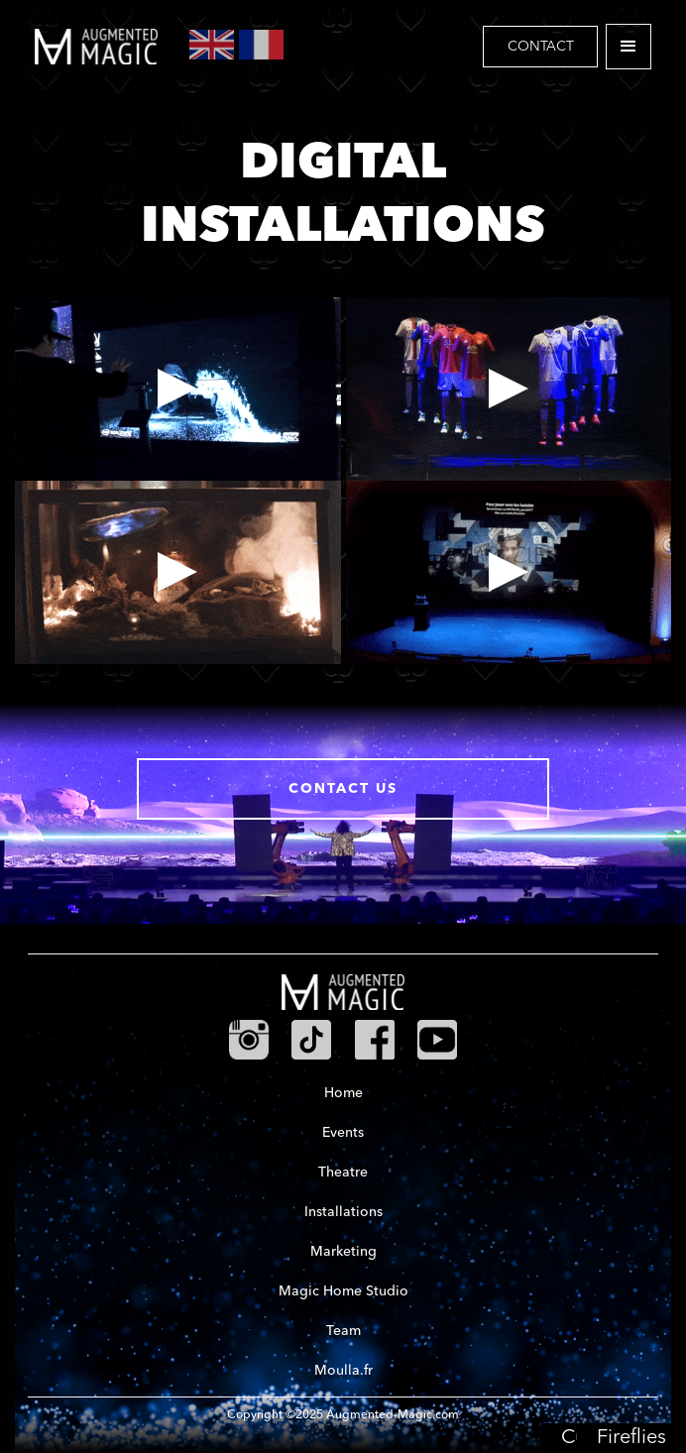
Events (343, 1133)
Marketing (343, 1252)
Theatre (343, 1172)
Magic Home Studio (343, 1291)
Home (343, 1093)
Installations (343, 1212)
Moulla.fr (343, 1371)
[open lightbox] (178, 389)
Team (343, 1331)
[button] (628, 46)
